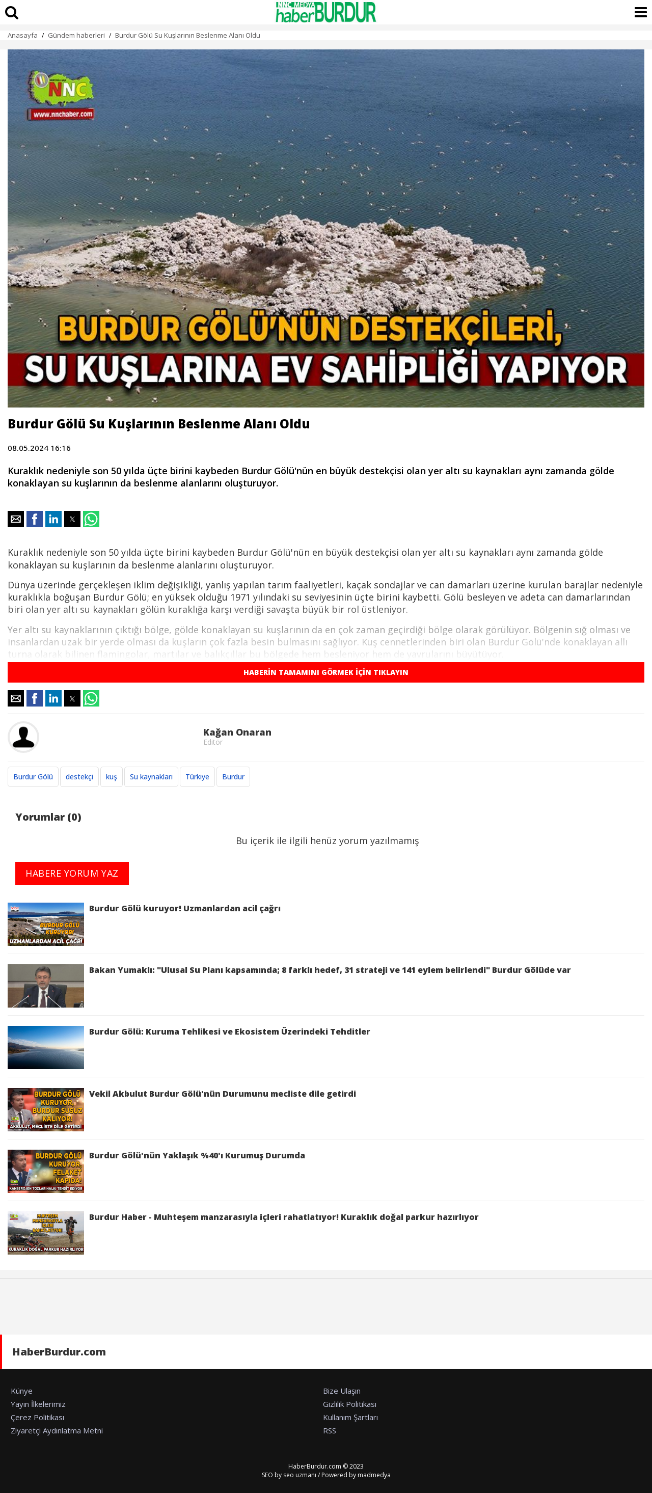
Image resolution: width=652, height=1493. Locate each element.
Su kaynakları (151, 776)
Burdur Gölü (33, 776)
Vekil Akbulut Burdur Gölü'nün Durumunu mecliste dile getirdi (182, 1109)
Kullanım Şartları (350, 1417)
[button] (16, 519)
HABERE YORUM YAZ (72, 873)
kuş (111, 776)
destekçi (79, 776)
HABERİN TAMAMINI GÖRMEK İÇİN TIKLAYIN (326, 672)
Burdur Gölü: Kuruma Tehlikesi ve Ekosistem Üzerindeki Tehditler (189, 1047)
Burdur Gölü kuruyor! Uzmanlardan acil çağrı (144, 924)
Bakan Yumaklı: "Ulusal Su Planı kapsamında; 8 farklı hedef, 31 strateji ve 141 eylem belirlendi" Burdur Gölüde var (289, 986)
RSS (329, 1430)
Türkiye (197, 776)
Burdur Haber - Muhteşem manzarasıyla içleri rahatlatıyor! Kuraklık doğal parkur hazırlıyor (243, 1233)
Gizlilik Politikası (349, 1404)
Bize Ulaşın (342, 1391)
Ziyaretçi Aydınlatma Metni (57, 1430)
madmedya (374, 1475)
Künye (22, 1391)
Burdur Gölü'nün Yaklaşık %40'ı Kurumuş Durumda (156, 1171)
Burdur (233, 776)
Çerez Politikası (37, 1417)
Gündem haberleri (76, 35)
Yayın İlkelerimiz (38, 1404)
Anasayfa (23, 35)
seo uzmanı (299, 1475)
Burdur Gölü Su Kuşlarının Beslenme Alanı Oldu (187, 35)
